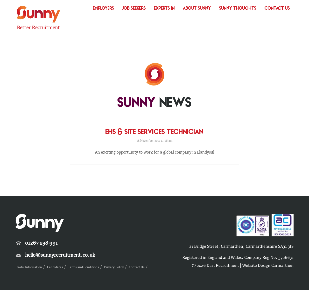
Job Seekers (134, 8)
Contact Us (277, 8)
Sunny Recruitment (38, 15)
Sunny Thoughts (237, 8)
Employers (103, 8)
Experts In (164, 8)
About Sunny (197, 8)
